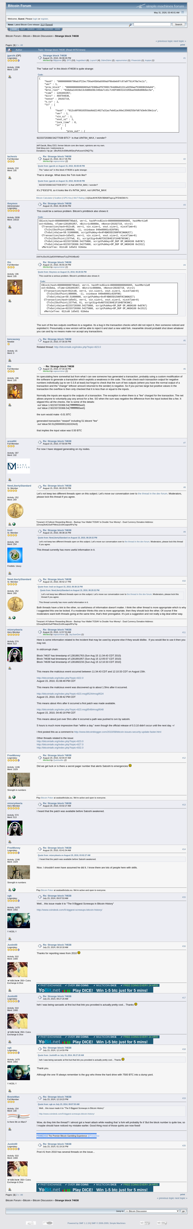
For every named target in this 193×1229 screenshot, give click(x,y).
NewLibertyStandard (19, 485)
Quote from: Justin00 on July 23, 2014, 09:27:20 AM (61, 1055)
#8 (184, 487)
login (35, 18)
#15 (184, 897)
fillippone (57, 60)
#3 (184, 205)
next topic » (180, 41)
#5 (184, 341)
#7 (184, 443)
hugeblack (81, 60)
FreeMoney (13, 755)
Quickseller (58, 760)
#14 (184, 849)
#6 (184, 369)
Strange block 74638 (67, 36)
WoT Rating (79, 198)
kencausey (13, 339)
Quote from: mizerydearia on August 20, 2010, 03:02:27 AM (64, 855)
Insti (9, 530)
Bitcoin (27, 36)
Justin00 (12, 944)
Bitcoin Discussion (43, 36)
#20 (184, 1145)
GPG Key (67, 198)
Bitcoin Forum (13, 36)
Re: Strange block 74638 (57, 156)
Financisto (136, 60)
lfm (9, 262)
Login (39, 29)
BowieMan (13, 1096)
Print (182, 45)
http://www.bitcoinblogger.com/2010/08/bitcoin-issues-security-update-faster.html (117, 731)
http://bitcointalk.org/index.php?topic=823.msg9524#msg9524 (70, 693)
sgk (9, 895)
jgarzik (11, 55)
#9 (184, 532)
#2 (184, 159)
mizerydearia (14, 629)
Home (14, 29)
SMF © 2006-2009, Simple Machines (109, 1223)
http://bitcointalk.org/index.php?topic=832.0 (60, 747)
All (21, 45)
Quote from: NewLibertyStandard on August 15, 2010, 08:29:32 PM (67, 538)
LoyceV (93, 60)
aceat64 (11, 441)
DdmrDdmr (106, 60)
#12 (184, 758)
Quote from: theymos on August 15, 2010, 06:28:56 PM (62, 272)
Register (48, 29)
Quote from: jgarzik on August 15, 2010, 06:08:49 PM (61, 166)
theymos (12, 203)
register (44, 18)
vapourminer (121, 60)
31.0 (42, 24)
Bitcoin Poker (47, 798)
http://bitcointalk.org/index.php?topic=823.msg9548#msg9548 (70, 709)
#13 (184, 805)
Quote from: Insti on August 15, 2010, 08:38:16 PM (60, 587)
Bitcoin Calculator (44, 198)
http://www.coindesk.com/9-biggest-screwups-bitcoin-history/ (69, 909)
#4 (184, 265)
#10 (184, 581)
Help (23, 29)
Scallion (58, 198)
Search (30, 29)
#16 (184, 946)
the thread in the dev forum (152, 493)
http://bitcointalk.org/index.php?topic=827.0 (60, 744)
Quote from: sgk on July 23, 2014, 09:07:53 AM (58, 1104)
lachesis (12, 156)
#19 (184, 1098)
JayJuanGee (75, 634)
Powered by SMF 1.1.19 (79, 1223)
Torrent (49, 24)
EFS (69, 60)
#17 (184, 998)
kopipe (148, 60)
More (57, 29)
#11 (184, 632)
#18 (184, 1049)
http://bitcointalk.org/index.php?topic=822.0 (60, 678)
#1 (184, 58)
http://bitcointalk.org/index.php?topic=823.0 (77, 347)
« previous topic (164, 41)
